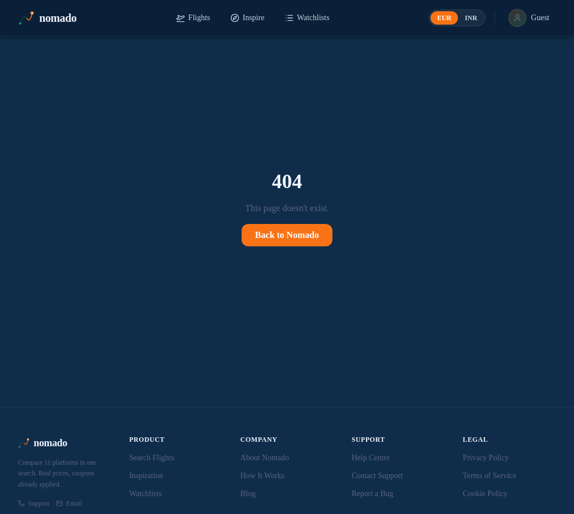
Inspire (247, 17)
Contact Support (376, 475)
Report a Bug (372, 493)
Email (69, 503)
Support (33, 503)
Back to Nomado (287, 235)
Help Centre (370, 458)
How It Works (262, 475)
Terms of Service (489, 475)
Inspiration (146, 475)
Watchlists (307, 17)
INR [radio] (471, 18)
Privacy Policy (486, 458)
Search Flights (151, 458)
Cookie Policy (485, 493)
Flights (193, 17)
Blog (248, 493)
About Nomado (264, 458)
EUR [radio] (444, 18)
